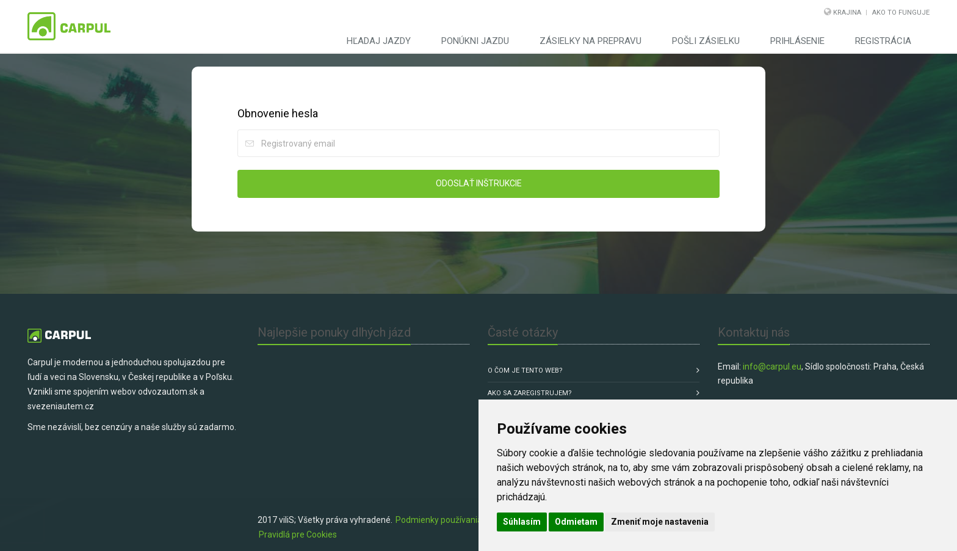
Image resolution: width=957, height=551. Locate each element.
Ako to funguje (901, 12)
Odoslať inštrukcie (479, 183)
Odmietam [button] (576, 522)
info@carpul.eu (772, 366)
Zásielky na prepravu (590, 40)
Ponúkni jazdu (475, 40)
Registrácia (883, 40)
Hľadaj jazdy (379, 40)
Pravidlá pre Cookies (298, 534)
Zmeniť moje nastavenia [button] (660, 522)
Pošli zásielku (706, 40)
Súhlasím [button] (522, 522)
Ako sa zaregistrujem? (530, 393)
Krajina (847, 12)
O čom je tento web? (525, 370)
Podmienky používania (438, 520)
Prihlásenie (797, 40)
